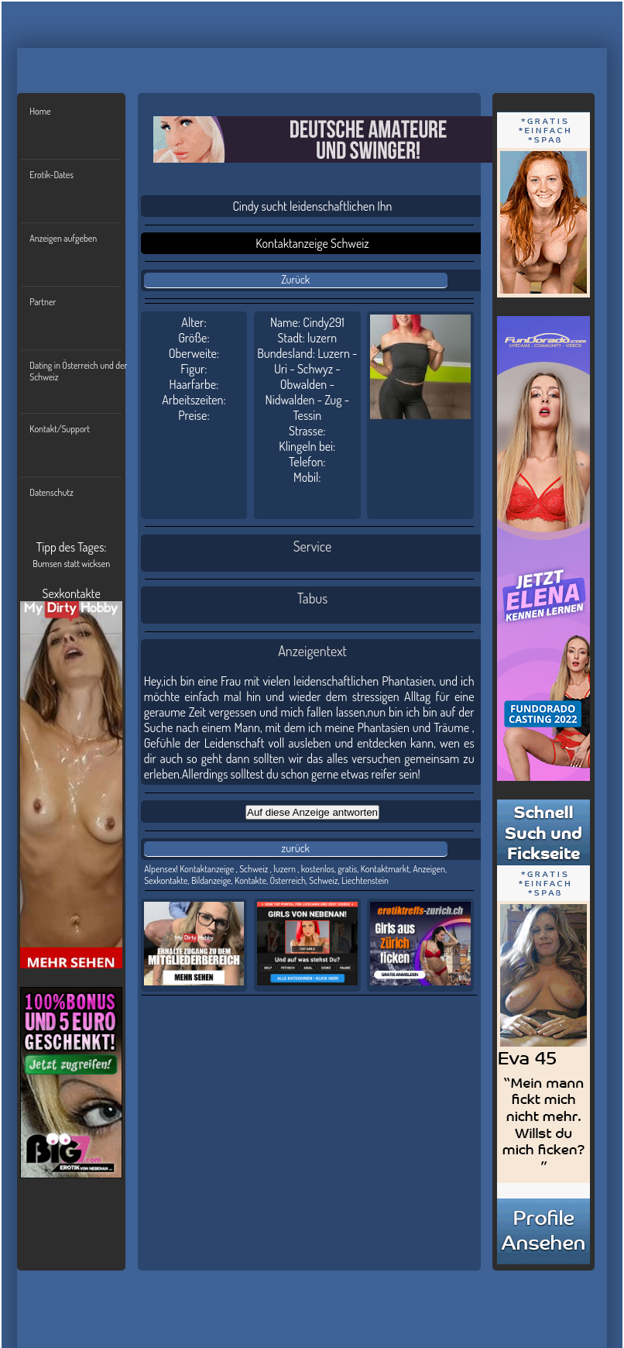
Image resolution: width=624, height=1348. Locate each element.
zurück (296, 848)
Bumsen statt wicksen (71, 563)
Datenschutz (51, 492)
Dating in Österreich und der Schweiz (78, 371)
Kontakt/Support (59, 429)
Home (39, 111)
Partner (42, 302)
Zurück (295, 279)
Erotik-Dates (51, 175)
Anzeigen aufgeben (63, 238)
